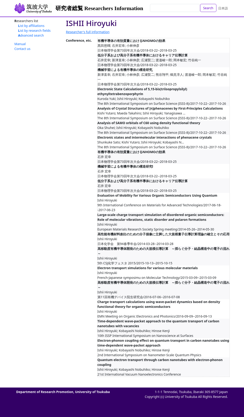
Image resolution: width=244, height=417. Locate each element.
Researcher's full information (88, 32)
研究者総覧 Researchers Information (99, 8)
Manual (20, 44)
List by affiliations (31, 25)
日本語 (223, 8)
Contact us (22, 49)
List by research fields (34, 30)
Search (208, 8)
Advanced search (31, 35)
